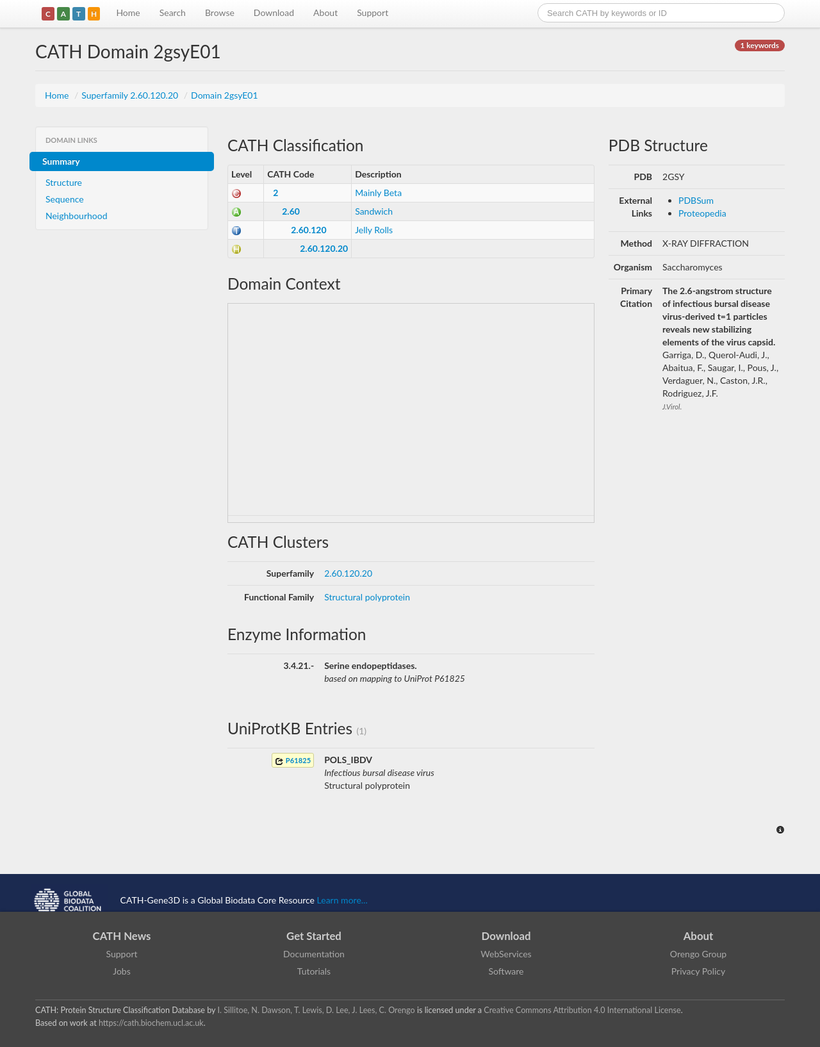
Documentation (314, 953)
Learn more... (342, 899)
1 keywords (760, 45)
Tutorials (314, 971)
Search (173, 12)
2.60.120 (308, 229)
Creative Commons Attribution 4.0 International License (582, 1010)
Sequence (64, 199)
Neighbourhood (76, 215)
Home (128, 12)
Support (372, 12)
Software (506, 971)
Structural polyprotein (367, 596)
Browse (219, 12)
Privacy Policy (698, 971)
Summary (61, 161)
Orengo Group (698, 953)
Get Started (313, 936)
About (325, 12)
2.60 (291, 211)
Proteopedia (702, 213)
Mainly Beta (378, 192)
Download (274, 12)
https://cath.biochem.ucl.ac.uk (151, 1023)
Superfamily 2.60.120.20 (131, 95)
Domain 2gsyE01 (224, 95)
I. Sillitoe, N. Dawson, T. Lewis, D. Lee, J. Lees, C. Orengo (316, 1010)
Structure (63, 182)
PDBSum (696, 200)
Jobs (122, 971)
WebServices (505, 953)
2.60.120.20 (324, 248)
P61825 (293, 761)
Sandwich (374, 211)
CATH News (122, 936)
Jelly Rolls (374, 229)
